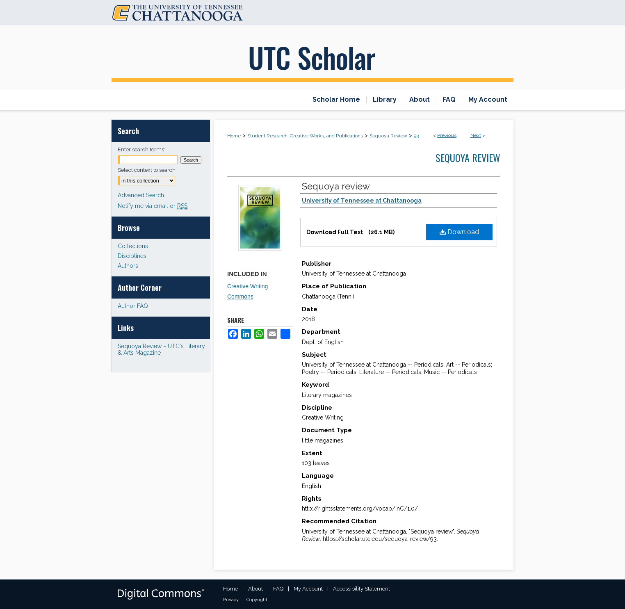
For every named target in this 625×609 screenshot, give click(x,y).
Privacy (231, 599)
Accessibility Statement (361, 589)
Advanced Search (141, 195)
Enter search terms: (141, 149)
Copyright (256, 599)
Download (459, 232)
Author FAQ (133, 306)
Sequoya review (336, 186)
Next (475, 135)
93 (416, 136)
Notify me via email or (152, 206)
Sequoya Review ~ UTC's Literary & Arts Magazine (161, 349)
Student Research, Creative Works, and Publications (305, 136)
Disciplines (132, 256)
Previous (446, 135)
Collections (133, 246)
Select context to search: (147, 170)
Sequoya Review (388, 136)
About (255, 589)
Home (234, 136)
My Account (308, 589)
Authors (128, 265)
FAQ (278, 589)
